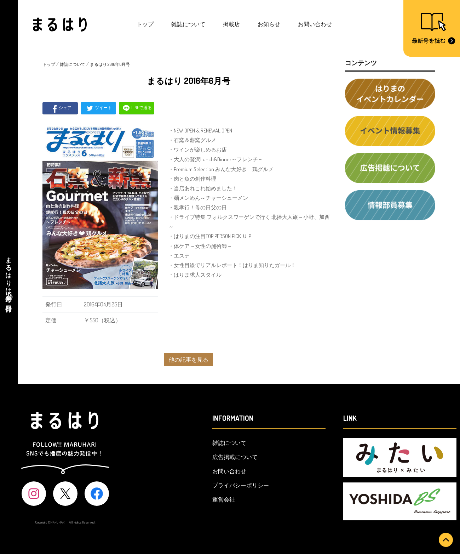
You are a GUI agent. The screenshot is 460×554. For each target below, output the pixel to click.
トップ (145, 24)
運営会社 (223, 499)
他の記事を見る (188, 359)
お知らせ (269, 24)
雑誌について (188, 24)
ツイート (98, 108)
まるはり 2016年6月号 (110, 64)
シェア (60, 108)
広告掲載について (235, 456)
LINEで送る (137, 108)
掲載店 (231, 24)
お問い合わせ (315, 24)
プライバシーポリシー (240, 485)
